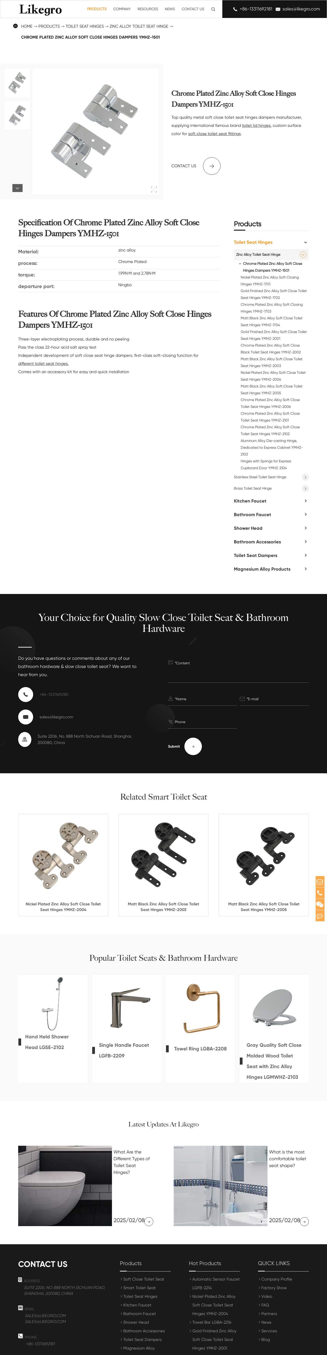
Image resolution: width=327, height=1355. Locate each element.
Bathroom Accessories (257, 541)
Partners (269, 1280)
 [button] (17, 188)
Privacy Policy (278, 1348)
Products (97, 9)
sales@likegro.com (301, 9)
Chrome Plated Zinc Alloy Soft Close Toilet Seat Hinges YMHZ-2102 (270, 430)
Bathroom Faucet (252, 514)
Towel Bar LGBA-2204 (212, 1323)
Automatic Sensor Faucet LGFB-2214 (216, 1249)
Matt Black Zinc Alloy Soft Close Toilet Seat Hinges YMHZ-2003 (271, 362)
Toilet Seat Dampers (255, 555)
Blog (265, 1305)
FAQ (265, 1271)
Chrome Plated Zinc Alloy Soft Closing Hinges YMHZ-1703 (272, 307)
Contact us (195, 166)
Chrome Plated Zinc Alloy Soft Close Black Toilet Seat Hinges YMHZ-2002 (271, 348)
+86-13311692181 (256, 9)
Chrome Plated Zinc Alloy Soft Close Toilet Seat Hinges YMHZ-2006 (270, 403)
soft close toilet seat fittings (214, 133)
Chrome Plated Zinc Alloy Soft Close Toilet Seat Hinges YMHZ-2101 (270, 416)
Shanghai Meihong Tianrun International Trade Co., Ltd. (111, 1348)
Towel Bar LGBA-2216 (211, 1288)
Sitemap (250, 1348)
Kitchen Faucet (250, 501)
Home (26, 26)
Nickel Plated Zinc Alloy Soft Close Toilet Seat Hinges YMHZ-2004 (273, 376)
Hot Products (205, 1230)
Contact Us (193, 9)
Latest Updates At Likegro (163, 1124)
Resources (148, 9)
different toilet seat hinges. (43, 363)
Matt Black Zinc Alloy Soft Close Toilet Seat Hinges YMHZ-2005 (271, 389)
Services (269, 1297)
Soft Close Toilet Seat (143, 1245)
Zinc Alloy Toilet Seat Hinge (139, 26)
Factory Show (274, 1254)
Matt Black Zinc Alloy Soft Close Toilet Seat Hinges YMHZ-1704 (271, 321)
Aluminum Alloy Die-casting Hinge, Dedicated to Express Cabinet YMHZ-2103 (272, 447)
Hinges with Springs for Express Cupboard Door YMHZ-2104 (266, 464)
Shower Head (248, 528)
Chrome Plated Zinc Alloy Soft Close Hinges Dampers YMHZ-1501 (90, 37)
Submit (185, 746)
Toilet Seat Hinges (85, 26)
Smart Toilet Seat (139, 1254)
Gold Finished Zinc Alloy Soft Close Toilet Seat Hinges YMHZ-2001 (274, 335)
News (170, 9)
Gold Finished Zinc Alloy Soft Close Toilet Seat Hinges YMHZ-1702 (274, 294)
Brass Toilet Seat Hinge (253, 488)
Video (266, 1262)
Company (122, 9)
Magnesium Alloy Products (262, 569)
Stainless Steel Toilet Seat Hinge (260, 477)
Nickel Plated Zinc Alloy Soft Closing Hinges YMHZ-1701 (270, 280)
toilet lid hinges (256, 125)
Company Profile (276, 1245)
